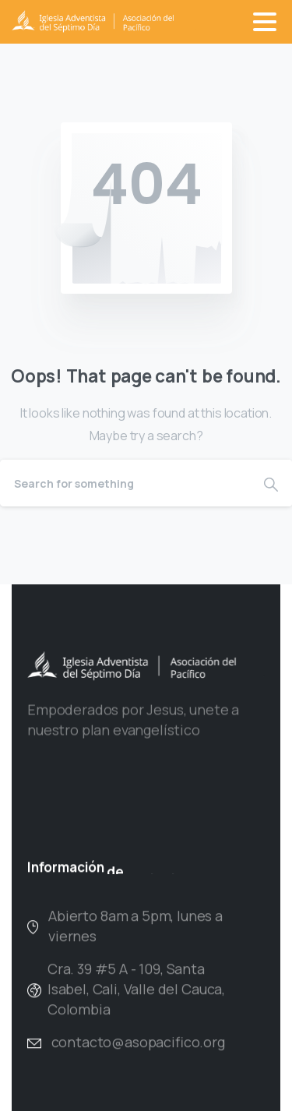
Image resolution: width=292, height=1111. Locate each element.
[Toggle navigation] (264, 22)
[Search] (125, 483)
